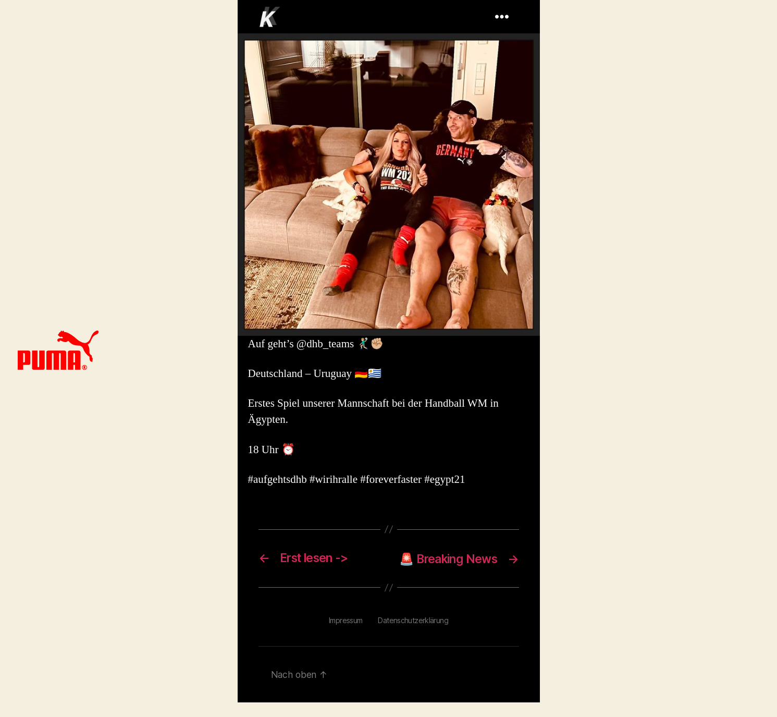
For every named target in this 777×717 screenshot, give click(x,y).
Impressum (346, 634)
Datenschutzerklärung (413, 634)
